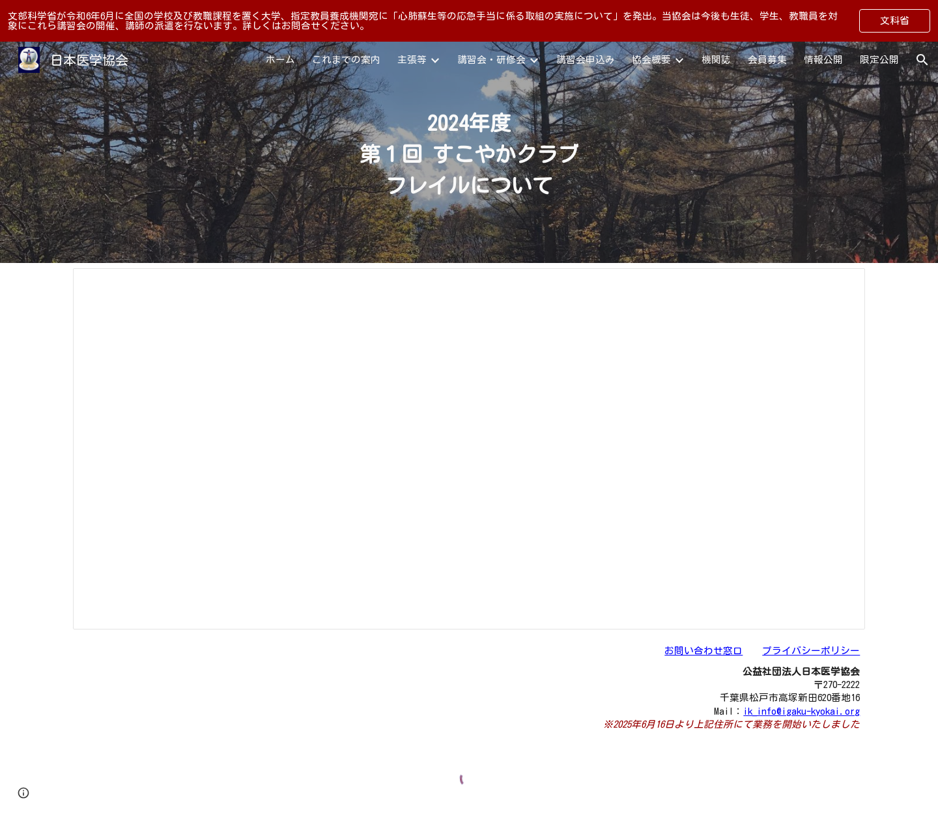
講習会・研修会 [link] (491, 59)
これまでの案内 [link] (346, 59)
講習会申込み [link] (585, 59)
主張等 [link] (412, 59)
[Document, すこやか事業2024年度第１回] (469, 448)
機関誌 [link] (716, 59)
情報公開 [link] (823, 59)
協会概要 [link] (651, 59)
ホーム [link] (280, 59)
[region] (469, 21)
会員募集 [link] (767, 59)
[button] (922, 60)
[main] (469, 152)
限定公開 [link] (879, 59)
